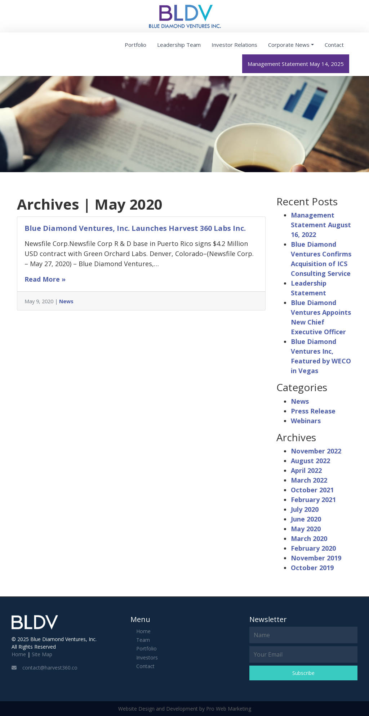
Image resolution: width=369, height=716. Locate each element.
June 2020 (306, 519)
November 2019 (316, 558)
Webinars (306, 420)
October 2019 (312, 567)
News (66, 301)
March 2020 (309, 538)
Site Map (42, 654)
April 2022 (306, 470)
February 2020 (313, 548)
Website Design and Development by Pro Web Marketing (184, 708)
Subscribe (303, 673)
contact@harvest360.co (44, 667)
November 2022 (316, 451)
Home (19, 654)
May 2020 (306, 528)
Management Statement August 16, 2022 (321, 225)
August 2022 (310, 460)
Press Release (313, 411)
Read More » (45, 279)
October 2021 (312, 489)
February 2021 (313, 499)
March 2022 (309, 480)
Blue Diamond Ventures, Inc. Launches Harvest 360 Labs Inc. (135, 228)
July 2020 (305, 509)
